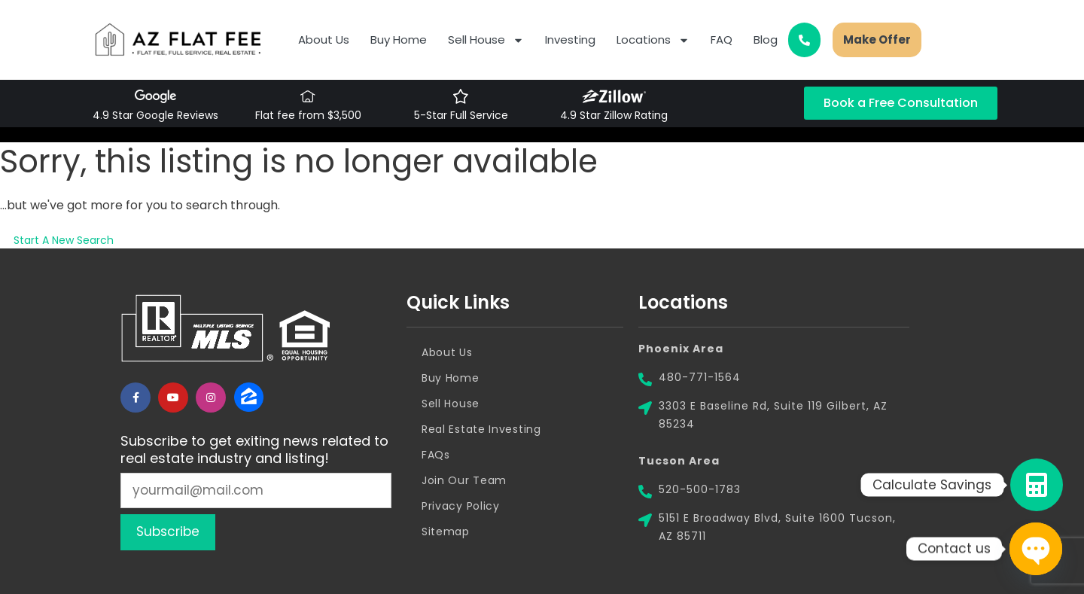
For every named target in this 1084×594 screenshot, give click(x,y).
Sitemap (446, 531)
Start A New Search (64, 240)
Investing (570, 39)
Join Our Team (464, 480)
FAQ (721, 39)
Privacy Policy (461, 505)
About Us (323, 39)
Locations (653, 40)
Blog (766, 39)
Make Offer (877, 39)
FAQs (436, 454)
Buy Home (398, 39)
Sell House (486, 40)
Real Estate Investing (481, 429)
